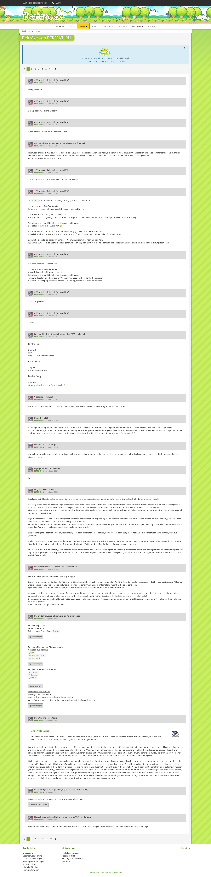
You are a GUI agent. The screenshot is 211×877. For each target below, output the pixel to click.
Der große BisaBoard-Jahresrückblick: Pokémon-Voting (57, 616)
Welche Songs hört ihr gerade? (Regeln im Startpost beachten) (61, 789)
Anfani (33, 677)
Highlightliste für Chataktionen (47, 468)
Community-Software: (105, 872)
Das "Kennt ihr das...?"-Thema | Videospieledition (55, 566)
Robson (34, 675)
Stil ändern (185, 848)
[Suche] (56, 3)
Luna (36, 200)
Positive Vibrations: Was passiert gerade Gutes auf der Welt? (60, 143)
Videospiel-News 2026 (43, 396)
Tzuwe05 (34, 672)
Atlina (57, 631)
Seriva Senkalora (38, 655)
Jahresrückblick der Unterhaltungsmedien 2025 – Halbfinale (60, 334)
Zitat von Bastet (40, 730)
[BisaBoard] (105, 15)
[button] (184, 48)
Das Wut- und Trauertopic (45, 444)
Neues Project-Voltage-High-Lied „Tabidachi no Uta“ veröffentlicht (62, 817)
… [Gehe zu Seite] (46, 69)
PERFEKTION (39, 83)
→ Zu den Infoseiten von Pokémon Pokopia (106, 61)
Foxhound (35, 658)
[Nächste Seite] (56, 69)
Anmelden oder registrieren (35, 2)
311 (50, 69)
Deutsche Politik (41, 418)
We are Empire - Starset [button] (38, 805)
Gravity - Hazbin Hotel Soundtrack (45, 385)
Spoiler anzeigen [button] (35, 637)
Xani (32, 652)
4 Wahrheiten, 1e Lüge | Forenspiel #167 (51, 80)
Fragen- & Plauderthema (45, 489)
